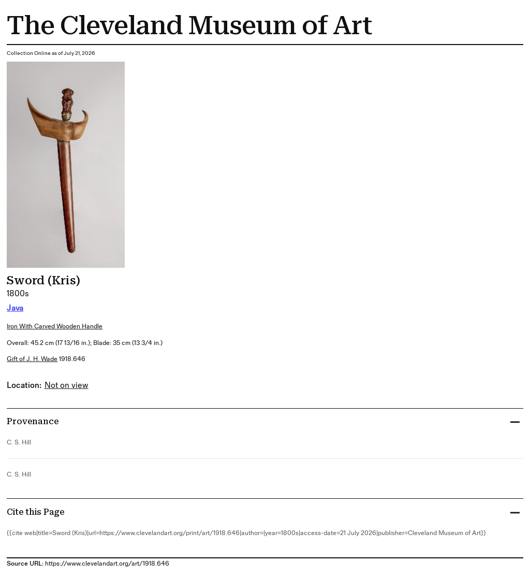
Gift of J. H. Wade (32, 359)
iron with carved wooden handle (54, 326)
